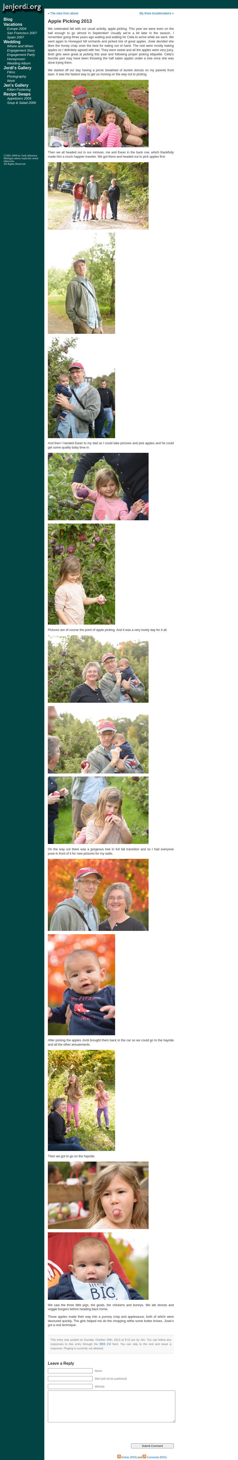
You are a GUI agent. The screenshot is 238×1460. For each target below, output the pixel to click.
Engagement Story (21, 50)
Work (11, 81)
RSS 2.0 (105, 1344)
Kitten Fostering (18, 89)
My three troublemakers (155, 13)
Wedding (12, 42)
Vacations (13, 24)
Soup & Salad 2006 (21, 103)
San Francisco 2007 (22, 33)
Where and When (20, 46)
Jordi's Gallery (17, 68)
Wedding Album (18, 63)
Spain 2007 (15, 37)
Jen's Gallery (16, 85)
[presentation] (86, 1433)
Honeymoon (16, 59)
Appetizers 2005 (19, 98)
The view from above (64, 13)
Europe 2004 (16, 29)
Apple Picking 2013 (70, 21)
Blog (8, 19)
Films (11, 72)
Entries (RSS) (127, 1457)
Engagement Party (21, 55)
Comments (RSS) (154, 1457)
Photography (16, 76)
